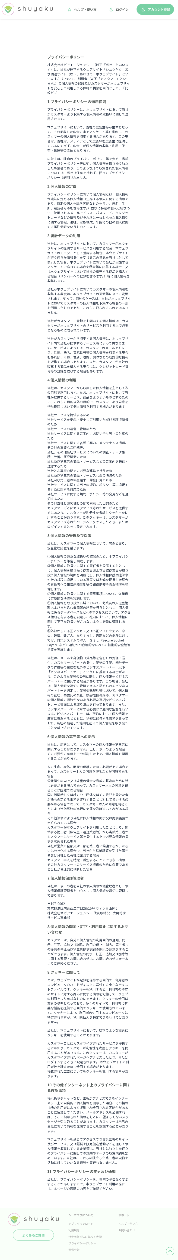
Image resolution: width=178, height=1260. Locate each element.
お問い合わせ (126, 1230)
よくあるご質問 (33, 1235)
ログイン (118, 10)
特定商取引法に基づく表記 (85, 1237)
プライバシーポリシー (82, 1243)
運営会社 (73, 1250)
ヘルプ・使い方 (82, 10)
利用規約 (73, 1230)
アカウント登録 (155, 10)
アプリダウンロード (80, 1224)
